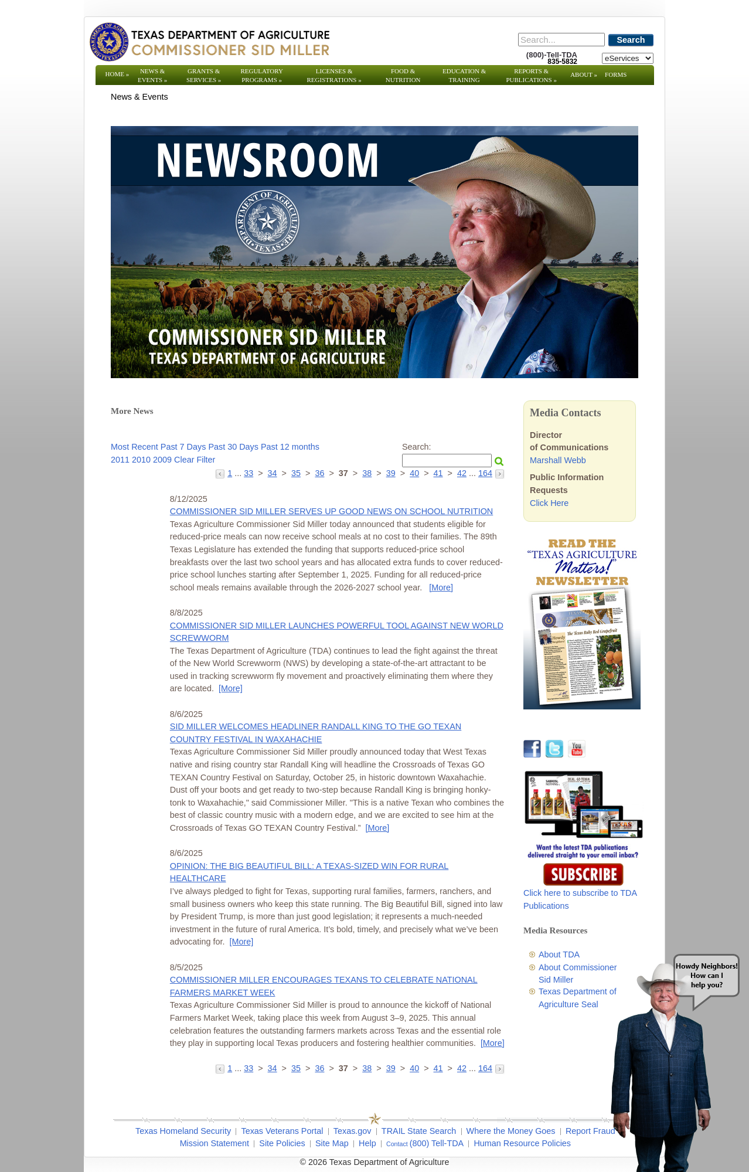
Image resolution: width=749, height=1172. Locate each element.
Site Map (332, 1143)
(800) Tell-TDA (437, 1143)
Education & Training (464, 75)
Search (631, 40)
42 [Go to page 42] (462, 473)
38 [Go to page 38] (367, 473)
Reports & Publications (531, 75)
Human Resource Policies (522, 1143)
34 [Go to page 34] (272, 473)
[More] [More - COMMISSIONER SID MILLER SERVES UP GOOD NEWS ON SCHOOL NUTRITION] (441, 587)
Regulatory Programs (261, 75)
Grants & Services (203, 75)
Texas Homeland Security (183, 1131)
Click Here (549, 503)
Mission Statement (214, 1143)
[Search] (561, 39)
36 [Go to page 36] (319, 473)
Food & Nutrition (403, 75)
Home (117, 73)
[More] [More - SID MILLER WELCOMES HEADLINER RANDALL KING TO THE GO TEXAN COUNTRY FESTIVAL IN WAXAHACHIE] (378, 828)
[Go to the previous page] (221, 473)
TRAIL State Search (419, 1131)
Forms (616, 74)
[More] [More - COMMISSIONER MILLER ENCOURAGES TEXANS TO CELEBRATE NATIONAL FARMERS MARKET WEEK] (493, 1043)
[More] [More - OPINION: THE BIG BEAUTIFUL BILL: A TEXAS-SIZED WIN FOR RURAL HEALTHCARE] (241, 941)
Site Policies (282, 1143)
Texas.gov (352, 1131)
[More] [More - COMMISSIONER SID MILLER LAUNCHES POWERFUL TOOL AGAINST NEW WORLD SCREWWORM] (231, 688)
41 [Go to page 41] (438, 473)
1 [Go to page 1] (229, 473)
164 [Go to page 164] (485, 473)
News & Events (152, 75)
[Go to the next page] (500, 473)
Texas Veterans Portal (282, 1131)
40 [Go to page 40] (414, 473)
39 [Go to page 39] (391, 473)
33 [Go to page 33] (248, 473)
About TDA (559, 954)
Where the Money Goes (511, 1131)
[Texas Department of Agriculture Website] (208, 41)
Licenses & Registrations (334, 75)
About (583, 74)
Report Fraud (590, 1131)
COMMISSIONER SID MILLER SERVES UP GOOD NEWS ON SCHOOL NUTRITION (331, 511)
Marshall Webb (558, 460)
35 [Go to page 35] (296, 473)
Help (367, 1143)
